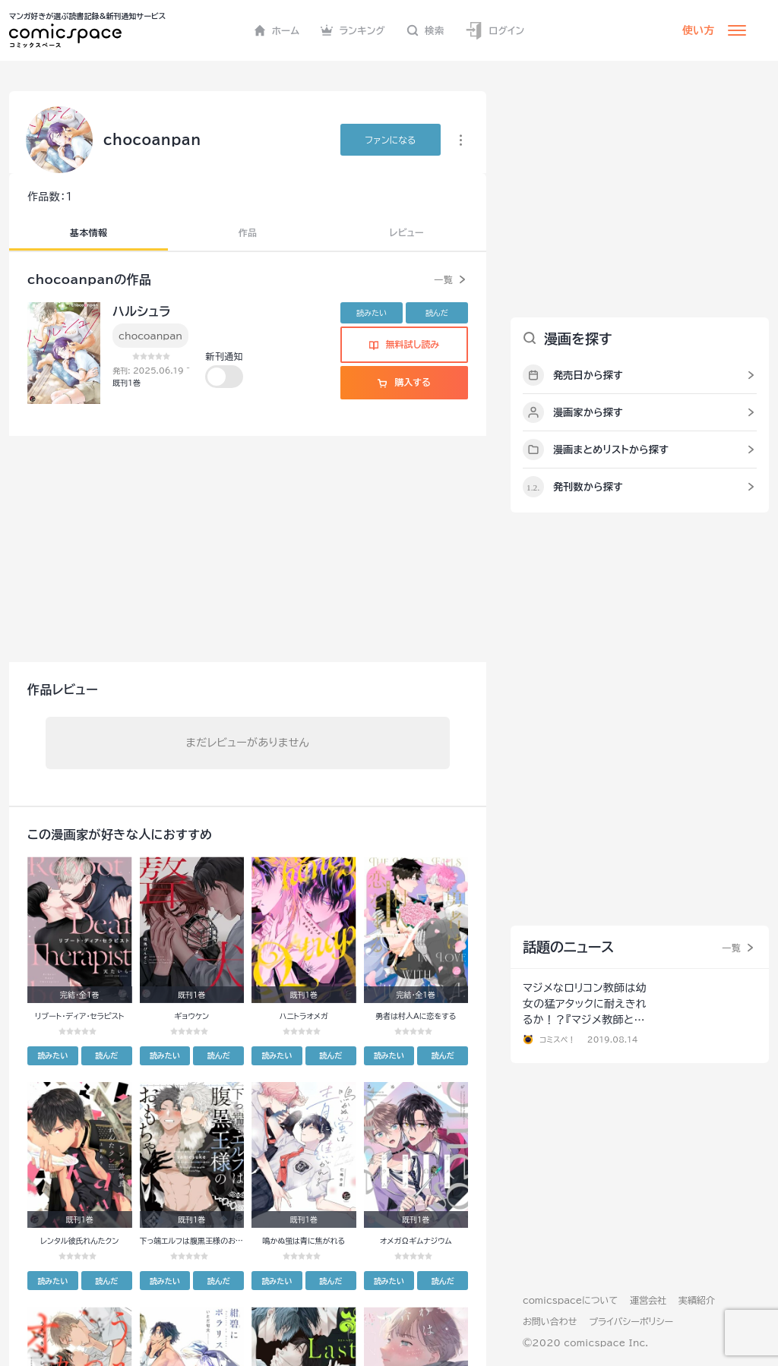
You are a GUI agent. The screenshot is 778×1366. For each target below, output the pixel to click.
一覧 (443, 279)
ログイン (494, 30)
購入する (404, 381)
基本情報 (88, 232)
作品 (248, 232)
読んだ (436, 313)
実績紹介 (696, 1299)
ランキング (353, 30)
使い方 (698, 30)
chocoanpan (150, 335)
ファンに (390, 139)
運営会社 (648, 1299)
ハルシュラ (141, 311)
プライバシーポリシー (631, 1321)
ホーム (277, 30)
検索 (425, 30)
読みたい (371, 313)
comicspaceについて (570, 1299)
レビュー (407, 232)
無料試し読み (404, 344)
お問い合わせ (550, 1321)
